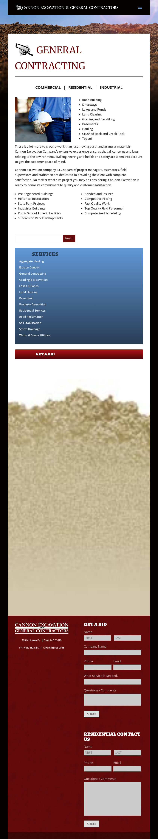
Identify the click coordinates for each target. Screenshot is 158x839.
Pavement (26, 298)
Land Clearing (28, 292)
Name (89, 632)
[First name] (97, 638)
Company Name (95, 646)
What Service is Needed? (102, 676)
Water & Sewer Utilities (34, 335)
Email (118, 661)
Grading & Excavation (33, 280)
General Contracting (32, 273)
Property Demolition (32, 304)
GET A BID (45, 354)
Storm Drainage (29, 329)
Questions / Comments (100, 690)
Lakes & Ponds (28, 286)
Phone (89, 661)
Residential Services (32, 310)
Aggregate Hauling (31, 261)
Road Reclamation (31, 316)
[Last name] (127, 638)
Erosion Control (29, 267)
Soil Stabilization (30, 323)
